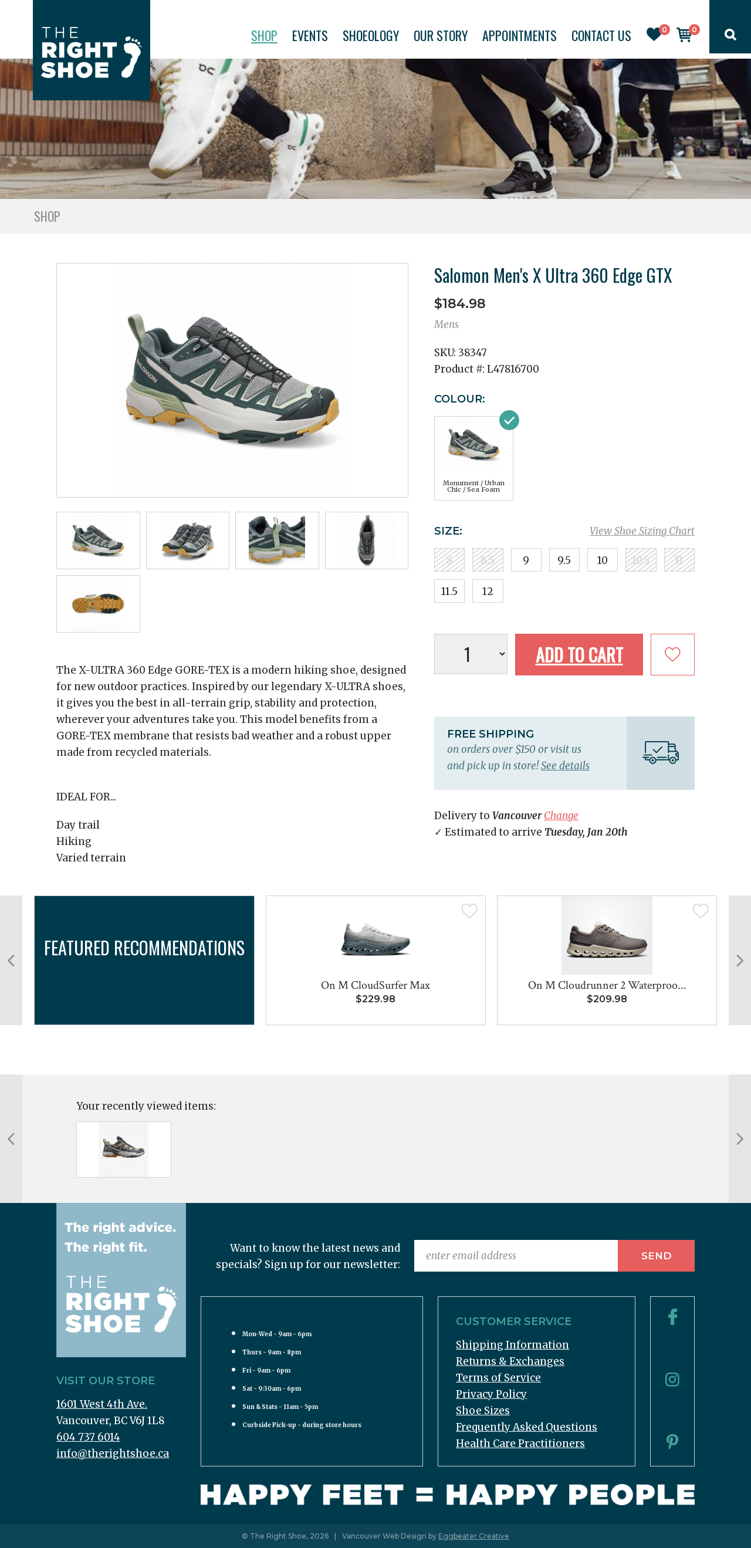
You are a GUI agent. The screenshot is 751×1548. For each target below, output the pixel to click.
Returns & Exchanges (510, 1361)
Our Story (441, 35)
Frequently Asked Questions (526, 1427)
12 (487, 591)
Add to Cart (579, 654)
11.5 (449, 591)
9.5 (564, 560)
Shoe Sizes (483, 1410)
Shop (264, 35)
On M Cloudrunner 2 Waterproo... (607, 985)
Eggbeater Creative (473, 1536)
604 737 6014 (88, 1437)
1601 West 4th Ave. (101, 1404)
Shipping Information (512, 1345)
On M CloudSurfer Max (375, 985)
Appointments (519, 35)
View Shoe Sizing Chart (642, 531)
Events (310, 35)
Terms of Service (498, 1377)
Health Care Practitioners (520, 1443)
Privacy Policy (491, 1394)
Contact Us (601, 35)
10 (602, 560)
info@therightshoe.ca (112, 1453)
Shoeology (371, 35)
